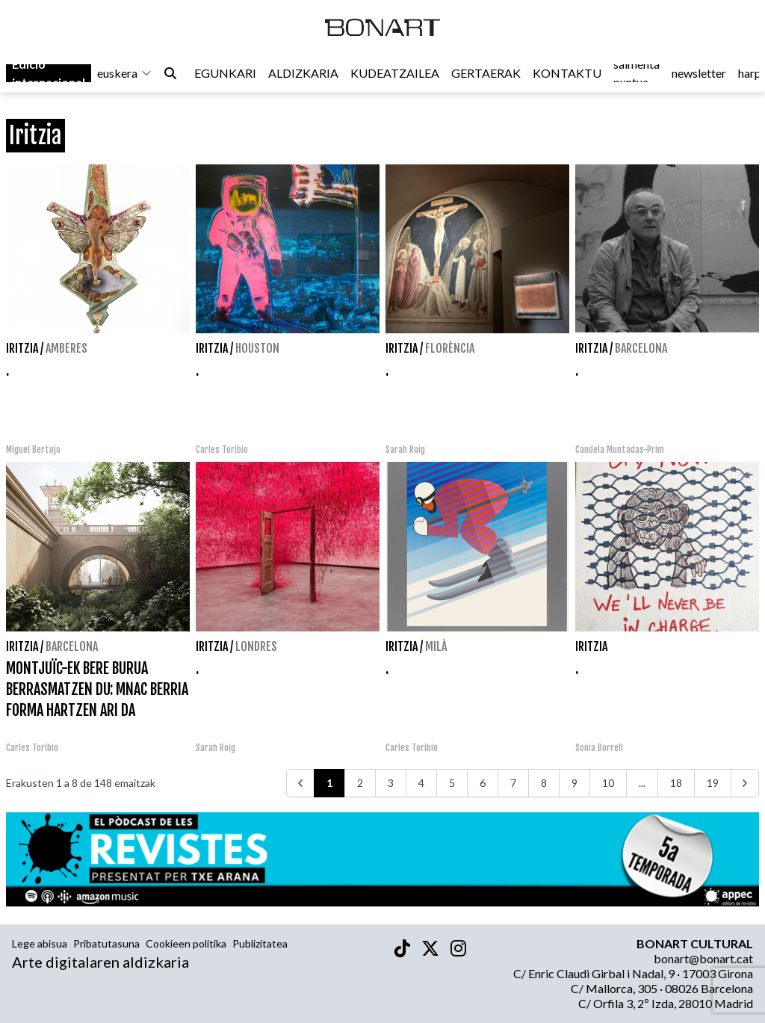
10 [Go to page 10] (608, 782)
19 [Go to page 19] (713, 782)
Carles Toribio (223, 449)
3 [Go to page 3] (391, 782)
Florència (449, 348)
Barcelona (641, 348)
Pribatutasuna (106, 943)
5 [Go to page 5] (452, 782)
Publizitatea (260, 943)
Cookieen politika (186, 943)
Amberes (66, 348)
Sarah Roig (405, 449)
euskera (124, 76)
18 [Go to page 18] (676, 782)
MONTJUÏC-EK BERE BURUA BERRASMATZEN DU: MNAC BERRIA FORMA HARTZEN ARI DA (97, 689)
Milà (436, 646)
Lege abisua (39, 943)
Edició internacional (48, 76)
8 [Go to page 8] (544, 782)
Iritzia (22, 348)
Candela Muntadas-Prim (619, 449)
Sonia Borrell (599, 747)
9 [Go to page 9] (574, 782)
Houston (257, 348)
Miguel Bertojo (33, 449)
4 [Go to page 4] (421, 782)
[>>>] (745, 783)
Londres (256, 646)
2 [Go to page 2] (360, 782)
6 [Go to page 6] (483, 782)
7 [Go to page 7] (513, 782)
